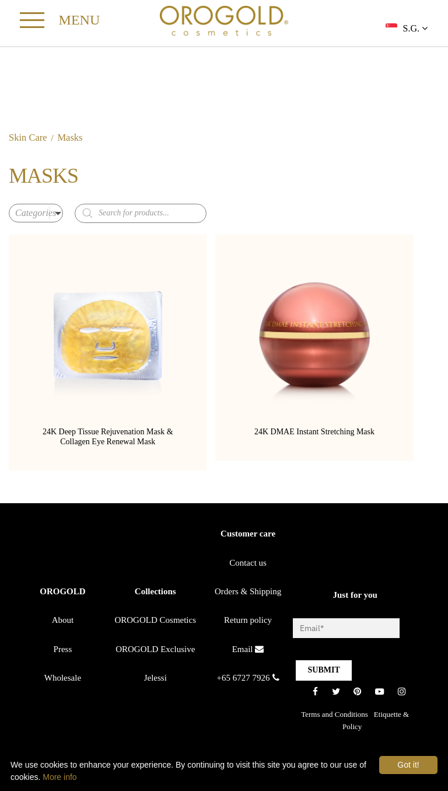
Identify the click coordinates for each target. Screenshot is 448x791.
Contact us (248, 564)
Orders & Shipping (248, 593)
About (63, 622)
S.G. (415, 28)
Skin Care (28, 139)
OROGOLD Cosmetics (155, 622)
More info (59, 777)
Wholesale (62, 679)
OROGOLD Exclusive (155, 651)
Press (63, 651)
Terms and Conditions (334, 716)
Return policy (248, 622)
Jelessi (155, 679)
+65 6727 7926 (248, 679)
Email (248, 651)
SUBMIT (323, 672)
